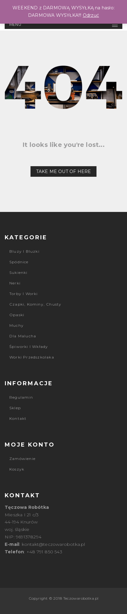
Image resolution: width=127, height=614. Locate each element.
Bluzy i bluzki (24, 251)
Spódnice (19, 262)
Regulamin (21, 397)
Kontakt (17, 418)
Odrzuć (91, 15)
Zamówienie (22, 458)
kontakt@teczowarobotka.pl (53, 544)
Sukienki (18, 272)
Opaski (16, 314)
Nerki (15, 283)
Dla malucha (22, 336)
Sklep (15, 407)
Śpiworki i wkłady (28, 346)
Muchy (16, 325)
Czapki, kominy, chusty (35, 304)
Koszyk (16, 469)
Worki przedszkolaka (31, 357)
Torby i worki (23, 293)
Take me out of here (63, 171)
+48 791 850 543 (44, 552)
